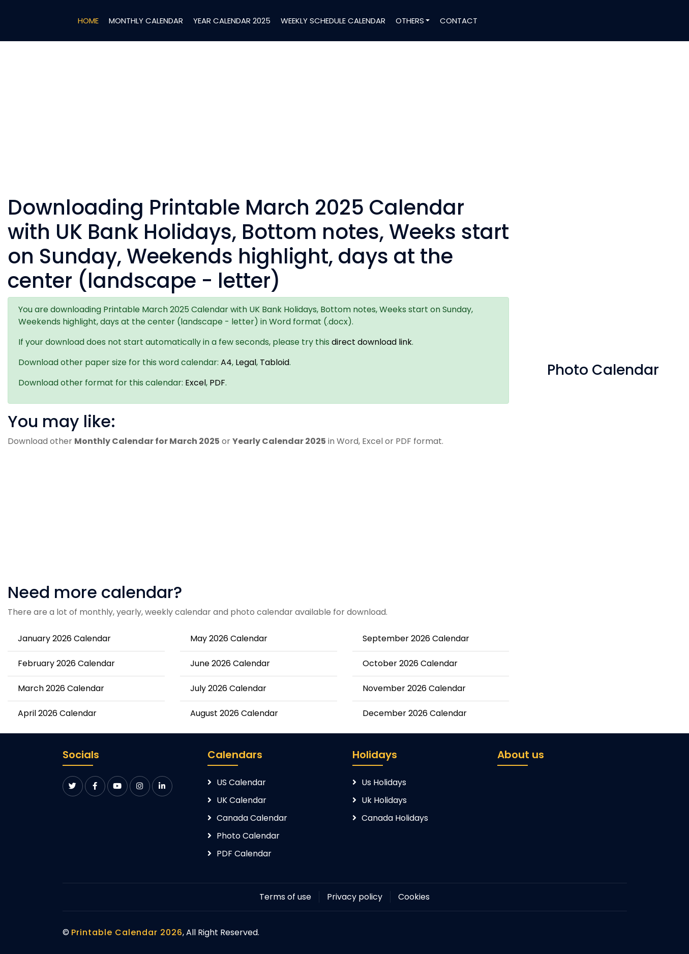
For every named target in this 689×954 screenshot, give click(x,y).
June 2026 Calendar (230, 663)
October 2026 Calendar (410, 663)
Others (410, 20)
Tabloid (274, 362)
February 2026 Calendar (66, 663)
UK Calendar (241, 800)
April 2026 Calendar (57, 713)
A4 (226, 362)
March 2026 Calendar (61, 688)
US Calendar (241, 782)
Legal (245, 362)
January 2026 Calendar (64, 638)
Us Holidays (384, 782)
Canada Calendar (252, 818)
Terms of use (285, 897)
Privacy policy (354, 897)
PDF (217, 383)
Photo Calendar (248, 836)
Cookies (414, 897)
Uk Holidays (384, 800)
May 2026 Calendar (228, 638)
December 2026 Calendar (415, 713)
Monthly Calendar (146, 20)
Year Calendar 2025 (232, 20)
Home (88, 20)
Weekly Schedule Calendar (333, 20)
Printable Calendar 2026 (127, 932)
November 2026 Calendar (414, 688)
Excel (195, 383)
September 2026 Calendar (416, 638)
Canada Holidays (395, 818)
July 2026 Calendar (228, 688)
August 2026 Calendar (234, 713)
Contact (458, 20)
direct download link (372, 342)
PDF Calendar (244, 853)
